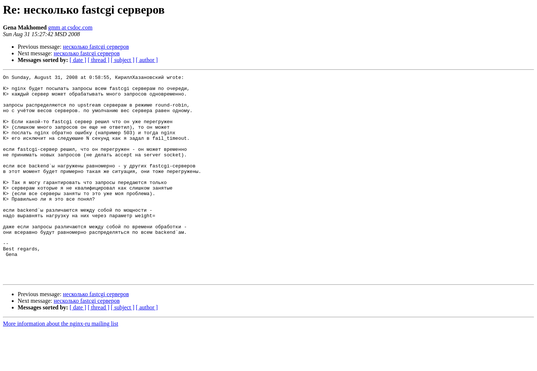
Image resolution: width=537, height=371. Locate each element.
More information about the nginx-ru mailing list (60, 364)
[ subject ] (122, 60)
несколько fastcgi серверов (96, 47)
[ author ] (147, 60)
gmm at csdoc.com (70, 27)
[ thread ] (98, 60)
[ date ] (78, 60)
